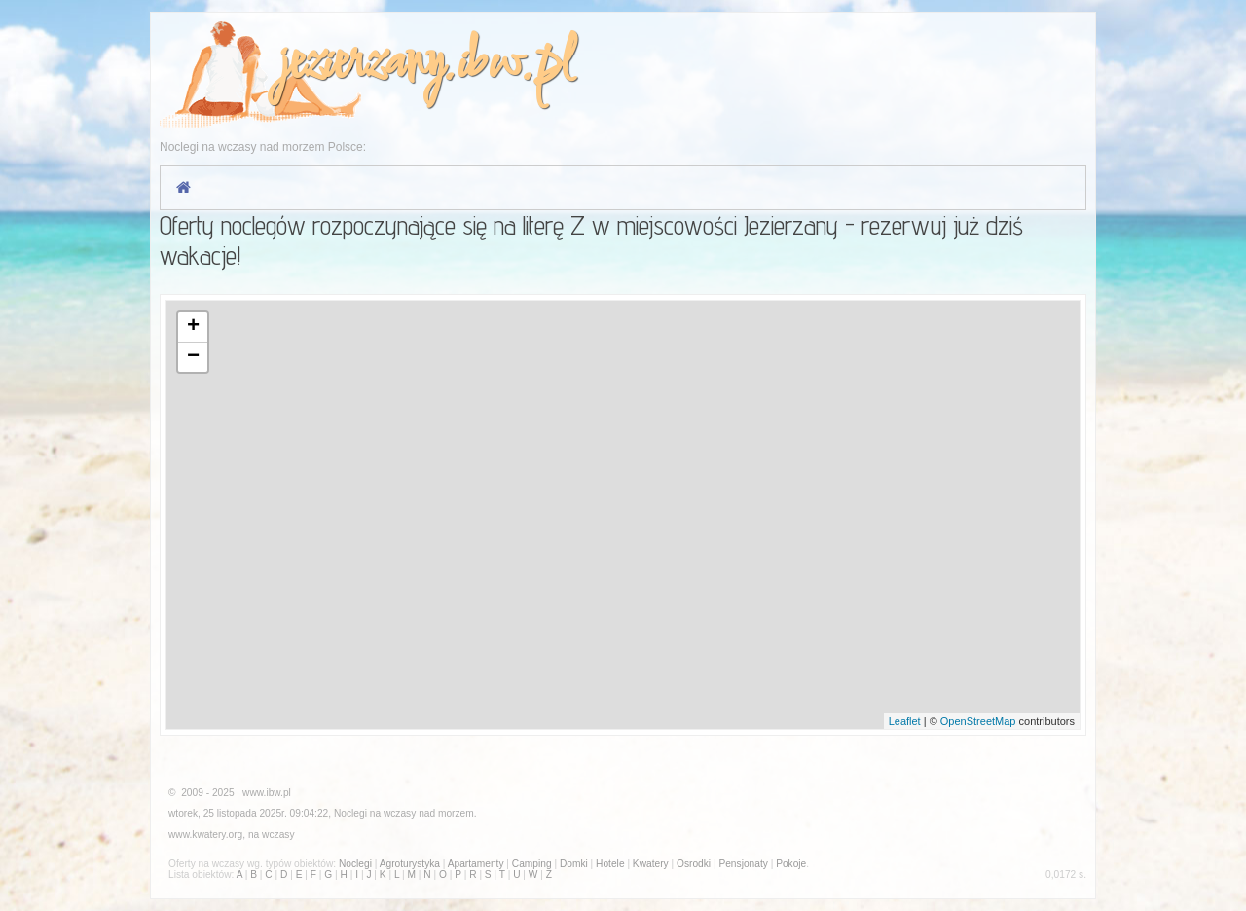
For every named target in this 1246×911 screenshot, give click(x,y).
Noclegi (350, 813)
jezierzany (359, 64)
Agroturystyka (410, 863)
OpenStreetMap (978, 721)
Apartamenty (476, 863)
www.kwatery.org (205, 834)
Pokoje (791, 863)
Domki (574, 863)
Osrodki (694, 863)
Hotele (610, 863)
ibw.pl (514, 64)
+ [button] (193, 327)
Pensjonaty (742, 863)
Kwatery (651, 863)
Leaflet (905, 721)
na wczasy (271, 834)
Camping (532, 863)
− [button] (193, 357)
